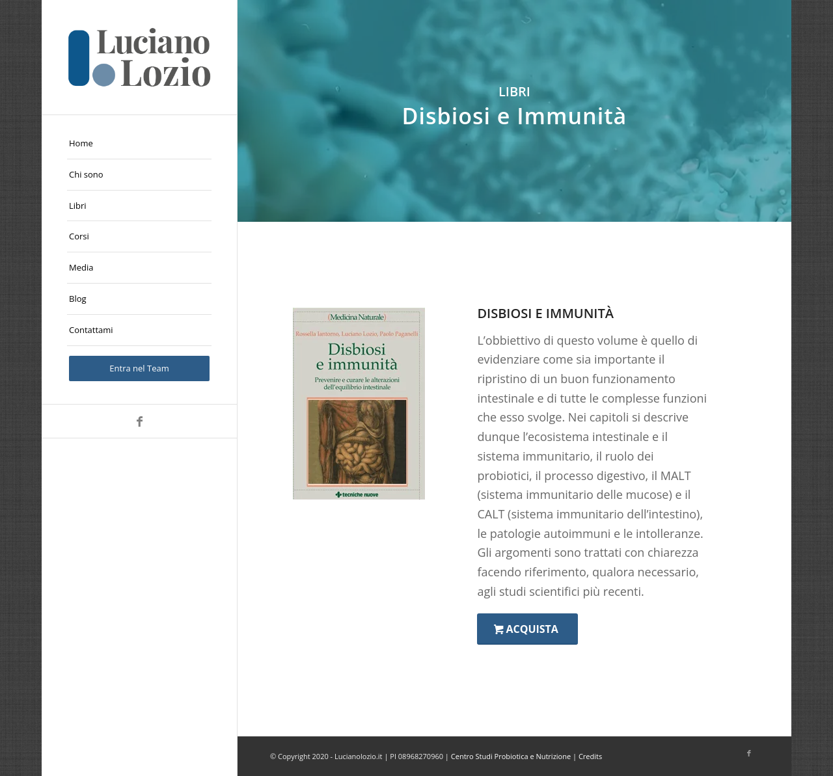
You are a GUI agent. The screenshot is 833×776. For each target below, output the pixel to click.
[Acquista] (527, 629)
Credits (590, 756)
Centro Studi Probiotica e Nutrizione (511, 756)
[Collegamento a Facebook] (139, 421)
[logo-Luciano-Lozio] (139, 57)
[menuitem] (139, 143)
